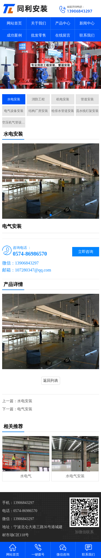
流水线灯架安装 (87, 111)
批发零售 (38, 35)
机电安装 (62, 99)
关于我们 (38, 23)
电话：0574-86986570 (19, 511)
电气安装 (24, 409)
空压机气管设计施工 (13, 122)
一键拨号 (38, 549)
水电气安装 (75, 476)
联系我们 (87, 35)
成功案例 (14, 35)
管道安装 (87, 99)
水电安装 (13, 99)
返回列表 (50, 381)
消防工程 (38, 99)
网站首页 (14, 23)
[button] (46, 84)
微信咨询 (63, 549)
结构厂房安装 (38, 111)
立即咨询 (85, 252)
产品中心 (62, 23)
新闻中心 (87, 23)
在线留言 (62, 35)
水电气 (26, 476)
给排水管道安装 (62, 111)
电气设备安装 (13, 111)
